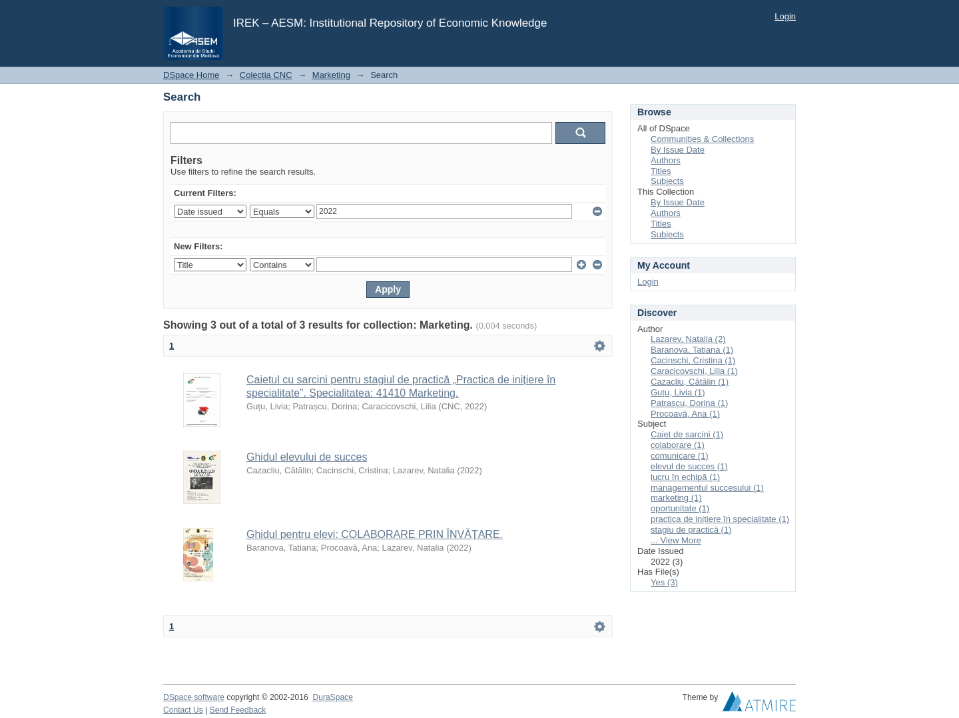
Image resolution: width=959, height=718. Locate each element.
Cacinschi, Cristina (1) (693, 360)
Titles (661, 171)
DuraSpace (332, 697)
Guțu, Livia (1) (678, 392)
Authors (666, 160)
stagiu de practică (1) (691, 530)
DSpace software (193, 697)
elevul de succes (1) (689, 466)
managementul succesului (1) (707, 488)
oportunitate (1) (680, 508)
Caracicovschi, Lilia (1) (694, 371)
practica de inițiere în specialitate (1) (720, 519)
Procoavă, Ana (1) (685, 414)
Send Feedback (238, 710)
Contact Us (183, 710)
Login (785, 16)
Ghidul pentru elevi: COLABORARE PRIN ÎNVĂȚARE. (374, 534)
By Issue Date (678, 150)
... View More (676, 540)
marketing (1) (676, 498)
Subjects (667, 181)
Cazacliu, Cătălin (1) (690, 382)
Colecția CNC (266, 75)
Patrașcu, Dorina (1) (689, 403)
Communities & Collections (702, 139)
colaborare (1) (678, 445)
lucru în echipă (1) (685, 477)
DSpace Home (191, 75)
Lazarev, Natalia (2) (688, 339)
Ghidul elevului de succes (306, 457)
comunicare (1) (680, 456)
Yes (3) (664, 582)
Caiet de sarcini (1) (687, 434)
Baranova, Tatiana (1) (692, 350)
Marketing (331, 75)
